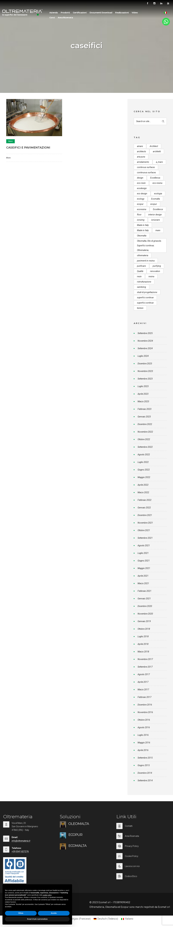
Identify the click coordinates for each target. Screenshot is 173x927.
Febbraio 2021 (144, 591)
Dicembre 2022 (145, 424)
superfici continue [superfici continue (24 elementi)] (145, 297)
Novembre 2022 (145, 432)
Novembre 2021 (145, 523)
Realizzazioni (122, 12)
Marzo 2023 (143, 401)
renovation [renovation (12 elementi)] (155, 271)
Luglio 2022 (143, 462)
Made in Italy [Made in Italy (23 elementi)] (143, 230)
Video (135, 12)
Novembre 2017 (145, 659)
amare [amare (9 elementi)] (140, 146)
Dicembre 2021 (145, 515)
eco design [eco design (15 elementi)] (142, 193)
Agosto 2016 (144, 727)
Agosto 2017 (144, 674)
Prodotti (65, 12)
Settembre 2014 (145, 780)
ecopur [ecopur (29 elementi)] (140, 204)
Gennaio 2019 (144, 621)
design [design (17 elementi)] (140, 178)
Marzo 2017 (143, 689)
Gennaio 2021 (144, 598)
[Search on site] (150, 121)
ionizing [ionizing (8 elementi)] (140, 220)
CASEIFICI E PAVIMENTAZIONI (28, 147)
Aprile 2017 (143, 682)
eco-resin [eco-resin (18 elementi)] (141, 183)
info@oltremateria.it (21, 841)
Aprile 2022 (143, 485)
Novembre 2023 (145, 371)
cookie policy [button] (47, 895)
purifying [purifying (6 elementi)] (157, 266)
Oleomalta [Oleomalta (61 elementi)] (141, 235)
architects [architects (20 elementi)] (141, 151)
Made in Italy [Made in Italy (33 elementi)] (143, 225)
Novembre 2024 (145, 341)
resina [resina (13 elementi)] (151, 276)
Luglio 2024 (143, 356)
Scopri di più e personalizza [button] (37, 919)
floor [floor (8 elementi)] (139, 214)
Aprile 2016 (143, 750)
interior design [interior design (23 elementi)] (155, 214)
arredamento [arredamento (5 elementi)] (143, 162)
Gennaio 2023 (144, 416)
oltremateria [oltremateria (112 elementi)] (142, 255)
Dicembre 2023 (145, 363)
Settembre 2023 (145, 378)
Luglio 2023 (143, 386)
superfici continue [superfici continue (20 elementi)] (145, 303)
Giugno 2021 (144, 560)
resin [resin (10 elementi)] (139, 276)
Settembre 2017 (145, 667)
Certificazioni (79, 12)
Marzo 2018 (143, 651)
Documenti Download (101, 12)
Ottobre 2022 (144, 439)
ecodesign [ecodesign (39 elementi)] (142, 188)
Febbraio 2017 (144, 697)
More (8, 158)
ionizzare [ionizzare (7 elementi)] (155, 220)
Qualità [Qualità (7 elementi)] (140, 271)
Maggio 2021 (144, 568)
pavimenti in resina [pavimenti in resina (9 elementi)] (146, 260)
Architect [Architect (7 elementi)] (154, 146)
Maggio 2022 (144, 477)
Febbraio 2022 (144, 500)
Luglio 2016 (143, 735)
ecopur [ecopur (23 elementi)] (153, 204)
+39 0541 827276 (20, 851)
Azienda (53, 12)
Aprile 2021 (143, 576)
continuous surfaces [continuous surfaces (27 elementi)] (146, 172)
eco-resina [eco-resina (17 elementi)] (157, 183)
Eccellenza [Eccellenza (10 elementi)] (155, 178)
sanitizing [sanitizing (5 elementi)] (141, 287)
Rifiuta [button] (20, 913)
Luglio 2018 (143, 636)
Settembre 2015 (145, 758)
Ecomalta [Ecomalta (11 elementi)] (155, 199)
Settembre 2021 (145, 538)
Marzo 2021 (143, 583)
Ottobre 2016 (144, 720)
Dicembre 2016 (145, 704)
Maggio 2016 (144, 742)
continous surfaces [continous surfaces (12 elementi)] (146, 167)
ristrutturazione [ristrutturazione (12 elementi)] (144, 281)
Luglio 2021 (143, 553)
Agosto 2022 (144, 454)
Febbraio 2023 (144, 409)
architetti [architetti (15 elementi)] (157, 151)
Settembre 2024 (145, 348)
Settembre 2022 (145, 447)
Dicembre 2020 (145, 606)
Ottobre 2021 (144, 530)
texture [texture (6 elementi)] (140, 308)
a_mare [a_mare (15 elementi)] (159, 162)
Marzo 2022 (143, 492)
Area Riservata (65, 17)
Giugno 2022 (144, 469)
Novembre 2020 (145, 613)
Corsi (52, 17)
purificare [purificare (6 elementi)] (141, 266)
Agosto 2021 (144, 545)
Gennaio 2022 (144, 507)
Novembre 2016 (145, 712)
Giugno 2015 (144, 765)
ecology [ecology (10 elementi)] (140, 199)
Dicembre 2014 (145, 773)
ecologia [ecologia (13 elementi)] (158, 193)
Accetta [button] (54, 913)
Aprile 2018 (143, 644)
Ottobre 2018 (144, 629)
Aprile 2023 (143, 394)
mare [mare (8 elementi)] (157, 230)
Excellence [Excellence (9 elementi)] (158, 209)
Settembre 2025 (145, 333)
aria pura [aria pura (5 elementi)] (141, 156)
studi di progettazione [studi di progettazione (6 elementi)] (147, 292)
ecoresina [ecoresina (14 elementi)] (141, 209)
